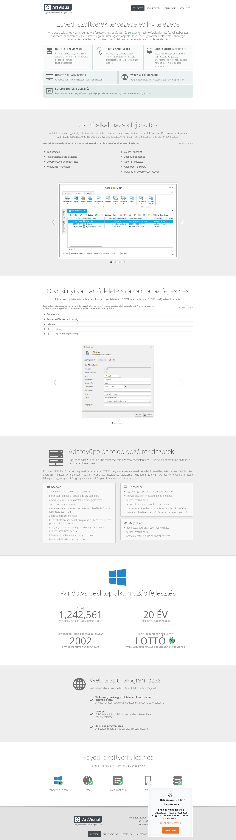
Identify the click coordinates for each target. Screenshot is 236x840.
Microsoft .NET (115, 32)
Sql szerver (134, 32)
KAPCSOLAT (185, 8)
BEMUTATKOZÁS (154, 8)
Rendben (171, 830)
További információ (171, 823)
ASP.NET (133, 688)
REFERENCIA (170, 8)
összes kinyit (186, 143)
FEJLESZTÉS (138, 8)
